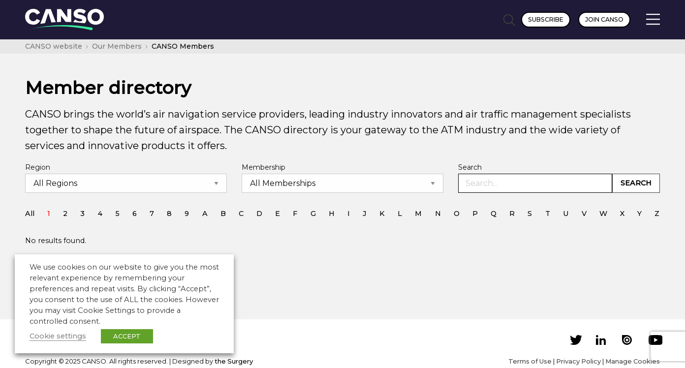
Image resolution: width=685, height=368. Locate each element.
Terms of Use (530, 361)
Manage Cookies (632, 361)
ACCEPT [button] (127, 336)
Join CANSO (604, 19)
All (29, 213)
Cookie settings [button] (58, 336)
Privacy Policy (578, 361)
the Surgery (234, 361)
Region (37, 167)
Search (470, 167)
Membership (263, 167)
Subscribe (545, 19)
